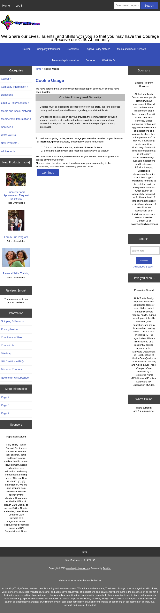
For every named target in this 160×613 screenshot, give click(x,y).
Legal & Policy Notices (98, 49)
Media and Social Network (131, 49)
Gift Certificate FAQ (12, 361)
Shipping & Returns (12, 321)
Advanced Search (144, 266)
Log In (19, 5)
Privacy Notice (9, 329)
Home (6, 5)
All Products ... (9, 151)
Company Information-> (15, 86)
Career (26, 49)
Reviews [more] (16, 290)
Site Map (6, 353)
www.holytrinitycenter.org (78, 568)
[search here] (145, 250)
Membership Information (65, 60)
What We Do (109, 60)
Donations (73, 49)
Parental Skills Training (16, 261)
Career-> (6, 78)
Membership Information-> (16, 119)
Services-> (7, 127)
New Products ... (10, 143)
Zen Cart (107, 568)
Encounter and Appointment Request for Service (16, 186)
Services (90, 60)
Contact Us (7, 345)
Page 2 (5, 397)
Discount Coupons (11, 369)
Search (143, 238)
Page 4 (5, 413)
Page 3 (5, 405)
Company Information (49, 49)
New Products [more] (16, 162)
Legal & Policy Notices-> (15, 102)
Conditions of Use (11, 337)
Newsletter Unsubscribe (15, 377)
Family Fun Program (16, 224)
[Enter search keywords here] (127, 5)
